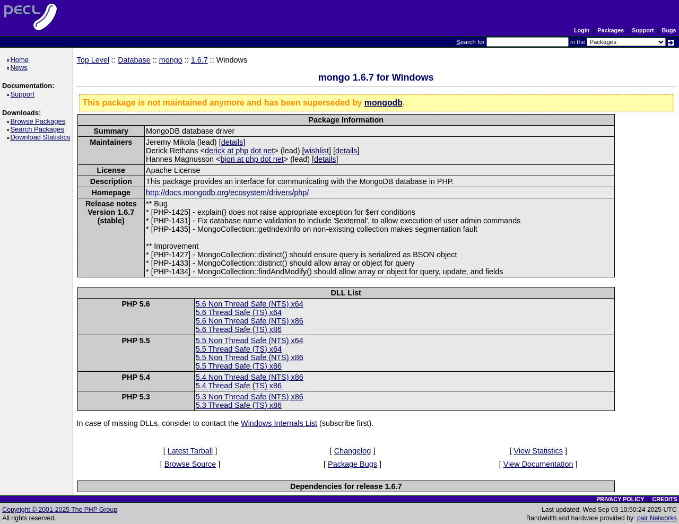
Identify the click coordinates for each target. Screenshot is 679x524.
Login (581, 30)
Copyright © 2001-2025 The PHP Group (59, 509)
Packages (610, 30)
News (20, 68)
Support (643, 30)
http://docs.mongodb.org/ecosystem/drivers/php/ (227, 192)
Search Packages (38, 129)
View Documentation (538, 464)
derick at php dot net (239, 150)
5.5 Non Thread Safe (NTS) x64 (249, 340)
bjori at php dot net (252, 159)
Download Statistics (42, 137)
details (232, 142)
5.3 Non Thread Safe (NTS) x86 (249, 396)
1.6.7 (199, 60)
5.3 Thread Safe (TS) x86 (239, 405)
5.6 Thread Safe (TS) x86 (239, 329)
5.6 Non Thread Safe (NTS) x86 (249, 321)
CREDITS (664, 499)
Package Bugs (352, 464)
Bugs (669, 30)
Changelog (352, 451)
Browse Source (190, 464)
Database (134, 60)
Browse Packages (39, 121)
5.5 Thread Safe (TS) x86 (239, 366)
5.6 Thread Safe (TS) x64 (239, 312)
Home (21, 60)
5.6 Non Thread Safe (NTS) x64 (249, 304)
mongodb (383, 102)
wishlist (316, 150)
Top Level (93, 60)
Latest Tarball (190, 451)
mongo (170, 60)
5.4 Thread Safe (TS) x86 (239, 385)
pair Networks (657, 518)
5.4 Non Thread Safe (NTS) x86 (249, 377)
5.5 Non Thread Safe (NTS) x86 (249, 357)
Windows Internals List (279, 423)
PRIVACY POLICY (620, 499)
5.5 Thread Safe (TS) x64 (239, 349)
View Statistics (538, 451)
